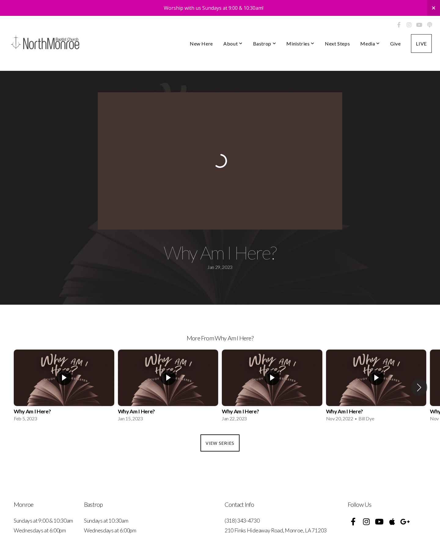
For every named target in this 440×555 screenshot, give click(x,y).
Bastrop (264, 43)
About (232, 43)
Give (395, 43)
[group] (64, 387)
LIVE (421, 43)
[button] (419, 387)
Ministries (300, 43)
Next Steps (337, 43)
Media (370, 43)
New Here (201, 43)
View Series (220, 443)
